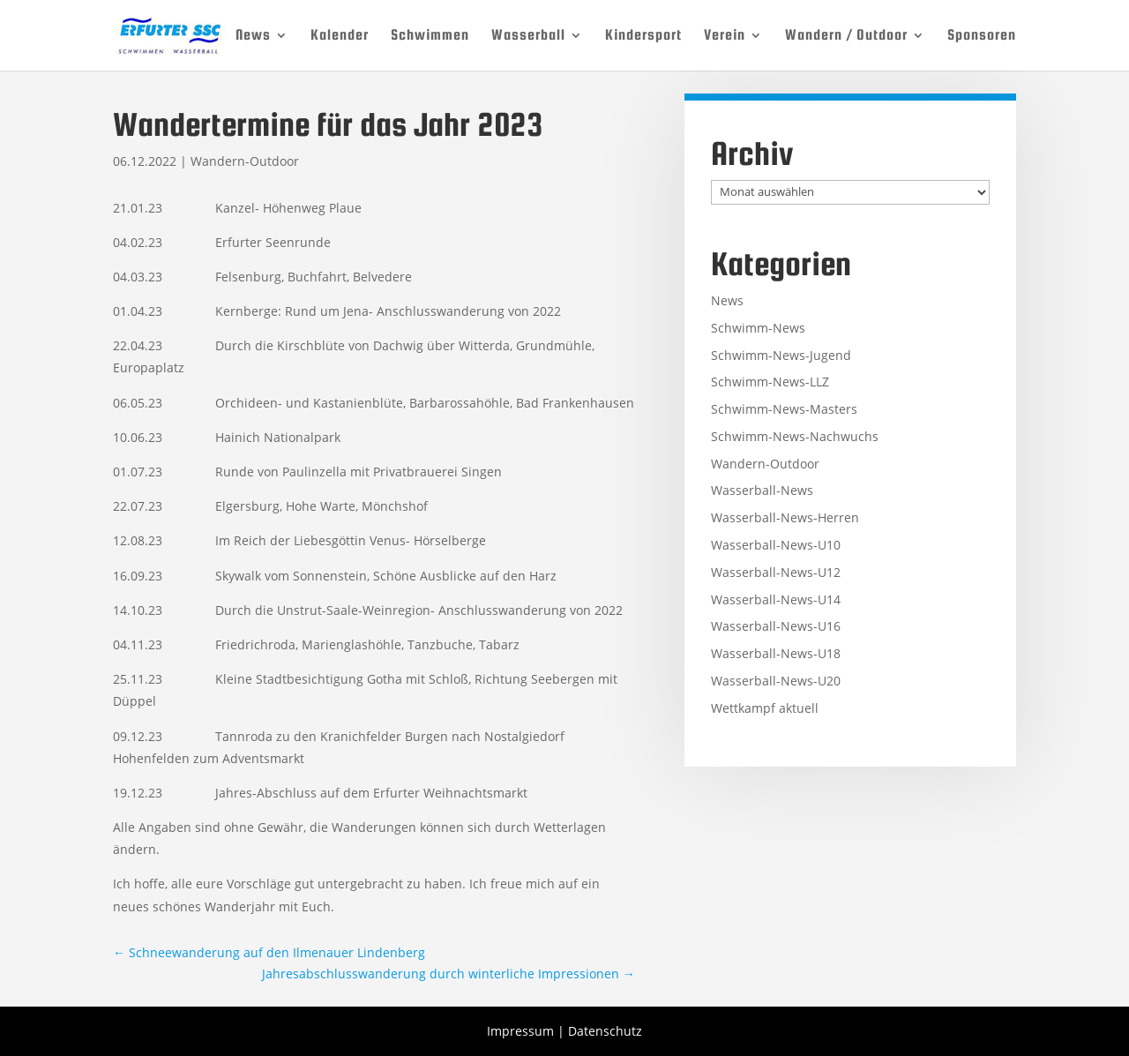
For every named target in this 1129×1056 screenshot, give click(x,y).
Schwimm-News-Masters (784, 409)
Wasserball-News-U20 (776, 680)
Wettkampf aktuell (765, 708)
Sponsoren (981, 36)
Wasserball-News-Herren (785, 517)
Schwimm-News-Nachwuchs (795, 436)
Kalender (339, 36)
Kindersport (643, 36)
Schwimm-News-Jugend (781, 355)
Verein (724, 36)
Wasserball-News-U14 (776, 599)
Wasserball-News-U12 (776, 572)
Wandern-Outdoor (245, 161)
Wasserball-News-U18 (776, 653)
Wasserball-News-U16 (776, 626)
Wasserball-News (762, 490)
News (253, 36)
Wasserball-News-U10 (776, 544)
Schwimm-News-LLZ (770, 381)
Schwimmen (430, 36)
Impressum (520, 1030)
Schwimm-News (758, 327)
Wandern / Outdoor (846, 36)
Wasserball (528, 36)
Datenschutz (605, 1030)
